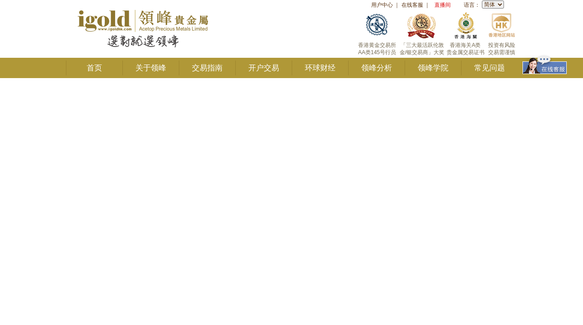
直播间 (442, 5)
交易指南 (207, 68)
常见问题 (489, 68)
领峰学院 (433, 68)
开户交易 (263, 68)
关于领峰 (150, 68)
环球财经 (320, 68)
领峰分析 (376, 68)
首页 (94, 68)
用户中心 (382, 5)
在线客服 (412, 5)
